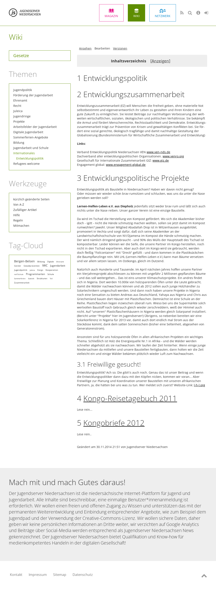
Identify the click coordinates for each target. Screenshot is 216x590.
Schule (50, 274)
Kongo (40, 270)
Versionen (120, 48)
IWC (45, 265)
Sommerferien (20, 278)
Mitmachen (21, 226)
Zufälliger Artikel (25, 210)
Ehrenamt (20, 100)
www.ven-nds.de (158, 152)
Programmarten (35, 274)
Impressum (38, 574)
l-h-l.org (199, 385)
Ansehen (85, 48)
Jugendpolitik (22, 90)
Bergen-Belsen (24, 261)
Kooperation (52, 269)
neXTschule (18, 274)
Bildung (18, 143)
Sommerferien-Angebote (30, 137)
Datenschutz (83, 574)
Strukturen (42, 278)
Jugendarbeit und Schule (31, 148)
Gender (17, 265)
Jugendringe (22, 116)
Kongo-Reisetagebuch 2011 (130, 398)
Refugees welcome (26, 164)
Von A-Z (18, 204)
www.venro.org (173, 156)
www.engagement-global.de (126, 165)
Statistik (31, 278)
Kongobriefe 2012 (113, 423)
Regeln (18, 220)
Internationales (24, 153)
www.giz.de (161, 160)
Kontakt (16, 574)
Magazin (111, 16)
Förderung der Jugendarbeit (33, 95)
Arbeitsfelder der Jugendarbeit (35, 127)
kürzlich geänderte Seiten (31, 199)
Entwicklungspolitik (29, 158)
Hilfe (16, 215)
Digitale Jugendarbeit (28, 132)
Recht (17, 106)
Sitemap (59, 574)
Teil (51, 278)
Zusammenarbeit (21, 283)
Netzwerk (162, 16)
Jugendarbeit (57, 265)
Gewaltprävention (32, 266)
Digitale (50, 261)
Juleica (18, 111)
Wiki (136, 16)
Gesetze (21, 55)
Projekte (19, 121)
